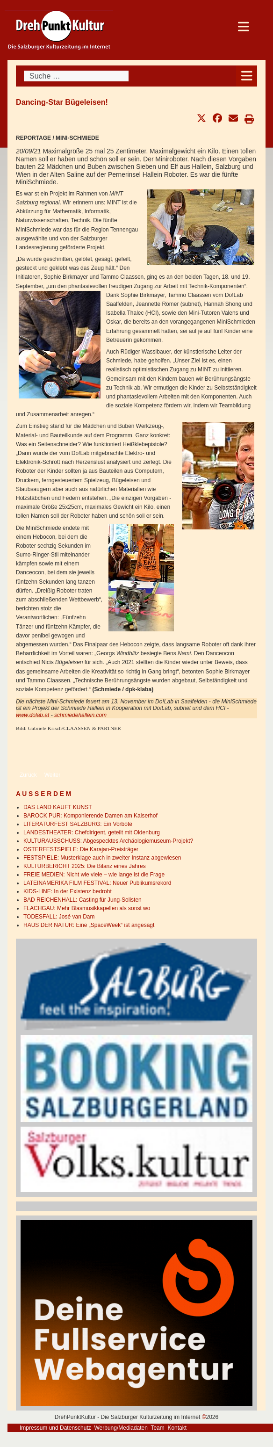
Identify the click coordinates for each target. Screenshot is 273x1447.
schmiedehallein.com (80, 715)
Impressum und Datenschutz (55, 1428)
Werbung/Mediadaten (121, 1428)
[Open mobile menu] (246, 76)
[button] (201, 118)
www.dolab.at (32, 715)
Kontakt (177, 1428)
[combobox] (76, 76)
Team (157, 1428)
